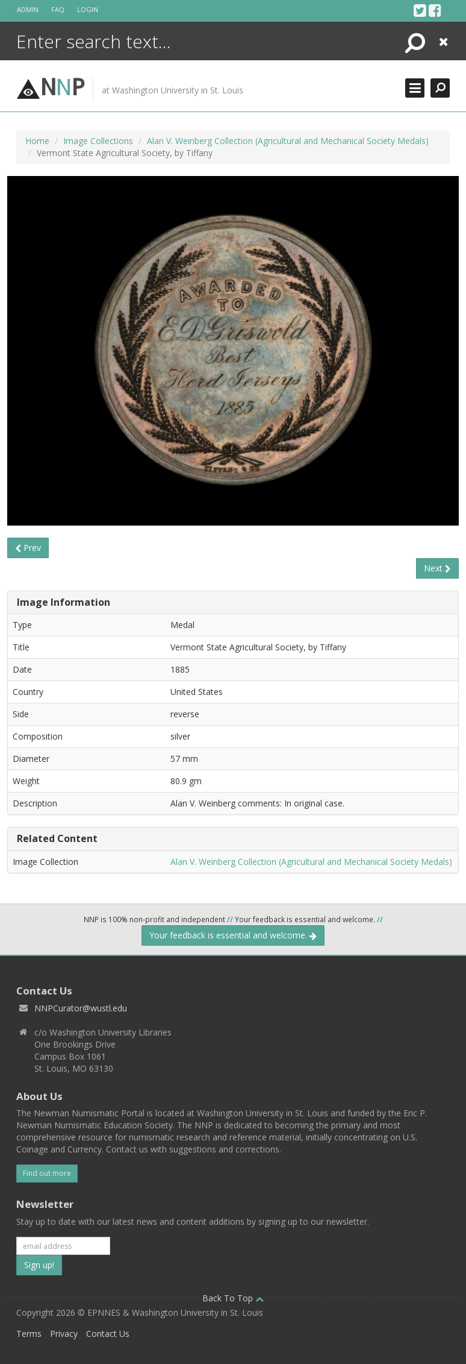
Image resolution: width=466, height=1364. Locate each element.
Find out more (47, 1173)
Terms (29, 1333)
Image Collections (98, 140)
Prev (28, 547)
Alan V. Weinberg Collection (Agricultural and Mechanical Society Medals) (288, 140)
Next (437, 568)
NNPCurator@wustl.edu (80, 1008)
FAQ (57, 9)
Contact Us (107, 1333)
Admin (28, 9)
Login (87, 9)
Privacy (64, 1333)
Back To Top (233, 1298)
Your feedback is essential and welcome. (233, 935)
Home (37, 140)
